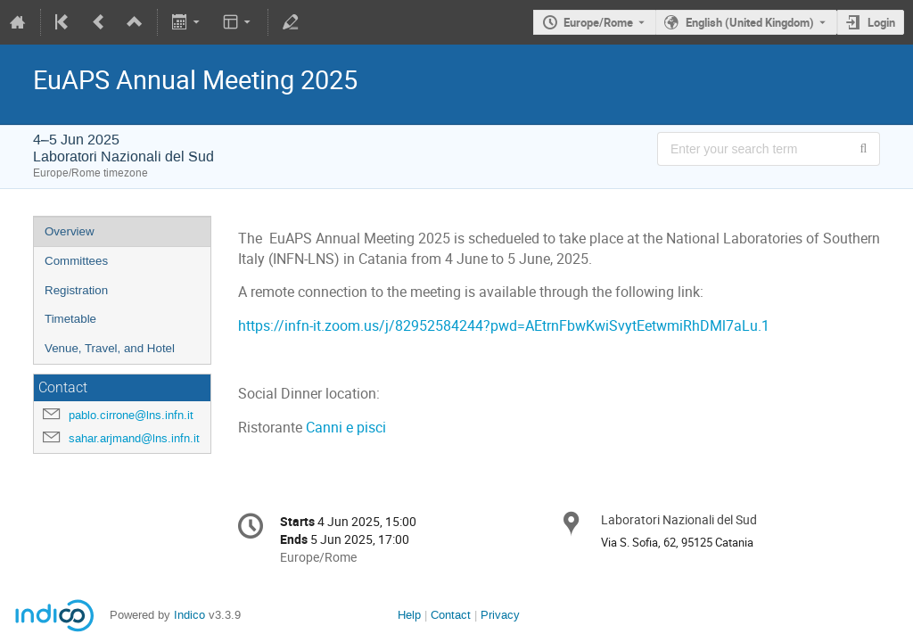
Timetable (70, 318)
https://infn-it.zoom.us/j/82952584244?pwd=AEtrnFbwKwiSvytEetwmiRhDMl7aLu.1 (503, 326)
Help (409, 614)
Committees (76, 261)
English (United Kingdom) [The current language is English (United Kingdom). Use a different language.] (750, 22)
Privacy (500, 614)
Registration (76, 290)
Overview (70, 231)
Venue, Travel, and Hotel (110, 348)
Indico (189, 614)
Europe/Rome (598, 22)
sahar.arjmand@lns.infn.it (134, 438)
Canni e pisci (346, 427)
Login (881, 22)
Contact (451, 614)
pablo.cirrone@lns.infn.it (131, 415)
